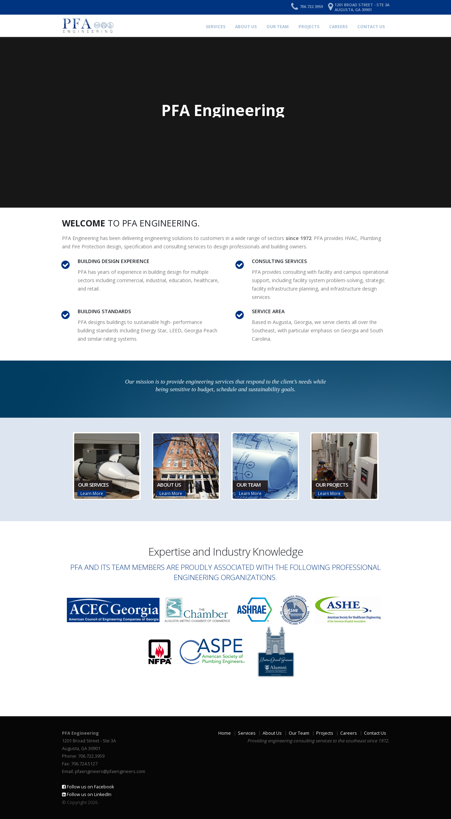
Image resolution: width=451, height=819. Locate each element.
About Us (246, 27)
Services (215, 27)
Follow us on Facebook (88, 787)
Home (224, 733)
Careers (338, 27)
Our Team (277, 27)
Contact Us (371, 27)
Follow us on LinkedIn (86, 794)
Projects (308, 27)
